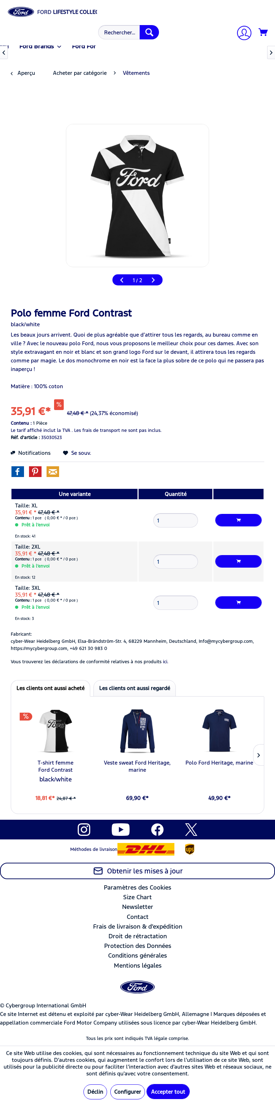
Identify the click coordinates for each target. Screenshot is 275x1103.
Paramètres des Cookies (137, 887)
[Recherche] (149, 32)
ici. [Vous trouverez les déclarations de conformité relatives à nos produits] (165, 662)
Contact (138, 917)
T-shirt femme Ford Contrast (55, 766)
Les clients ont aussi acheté (50, 688)
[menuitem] (127, 32)
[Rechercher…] (128, 32)
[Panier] (263, 32)
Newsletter (137, 907)
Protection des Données (137, 946)
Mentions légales (137, 965)
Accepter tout (168, 1091)
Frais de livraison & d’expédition (137, 926)
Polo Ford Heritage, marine (219, 762)
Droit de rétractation (137, 936)
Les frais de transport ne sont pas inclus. (117, 430)
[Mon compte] (241, 34)
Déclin (95, 1091)
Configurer (127, 1091)
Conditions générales (137, 955)
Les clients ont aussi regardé (134, 688)
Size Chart (137, 897)
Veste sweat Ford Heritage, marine (137, 766)
